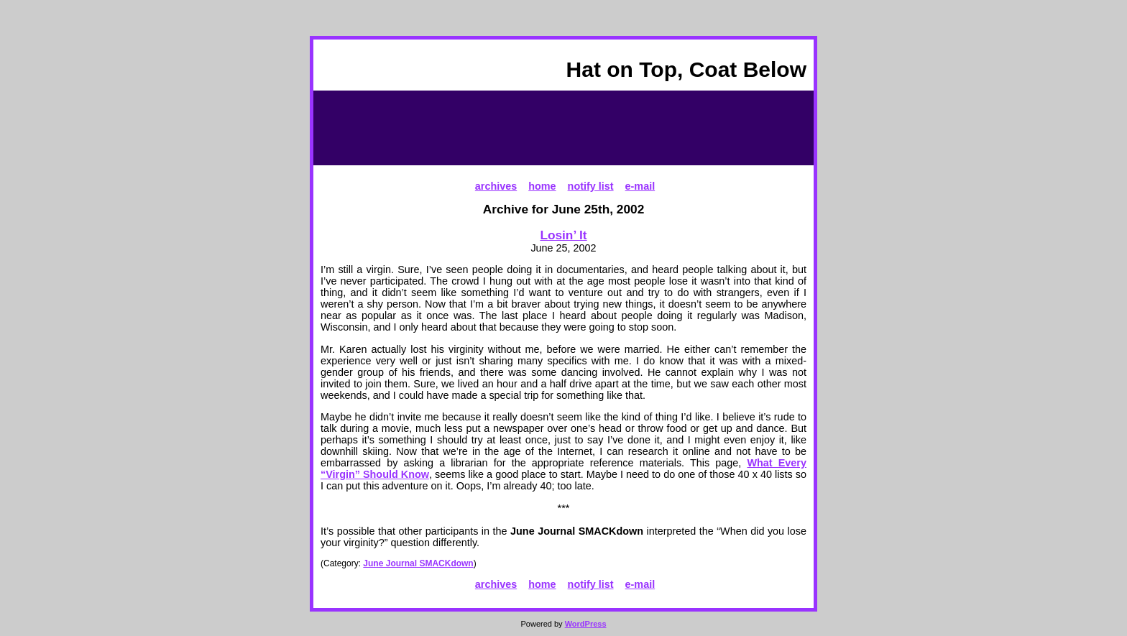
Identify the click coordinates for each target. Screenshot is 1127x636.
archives (496, 186)
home (542, 186)
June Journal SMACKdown (418, 563)
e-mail (640, 186)
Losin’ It (563, 235)
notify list (591, 186)
